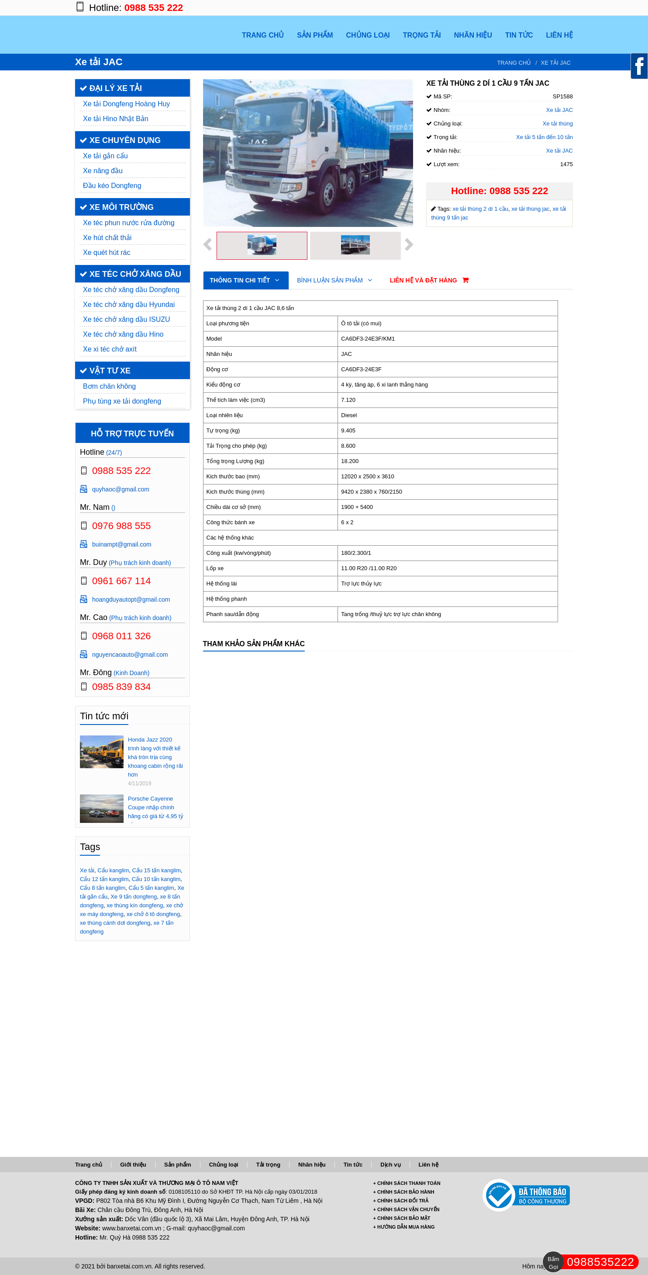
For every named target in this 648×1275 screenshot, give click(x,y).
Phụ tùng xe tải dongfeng (122, 401)
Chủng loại (223, 1164)
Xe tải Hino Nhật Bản (115, 118)
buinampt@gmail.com (122, 544)
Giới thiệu (133, 1164)
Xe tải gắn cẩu (105, 156)
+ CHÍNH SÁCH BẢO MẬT (402, 1218)
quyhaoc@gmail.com (120, 489)
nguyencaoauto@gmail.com (130, 654)
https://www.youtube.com (564, 7)
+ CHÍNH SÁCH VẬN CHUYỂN (406, 1209)
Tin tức (353, 1164)
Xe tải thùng (558, 123)
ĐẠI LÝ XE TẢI (110, 88)
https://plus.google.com (529, 7)
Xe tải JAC (556, 62)
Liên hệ (428, 1164)
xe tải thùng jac (530, 209)
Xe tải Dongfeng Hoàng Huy (126, 104)
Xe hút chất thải (107, 237)
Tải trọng (268, 1164)
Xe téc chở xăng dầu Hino (123, 334)
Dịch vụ (390, 1164)
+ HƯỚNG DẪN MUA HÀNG (404, 1227)
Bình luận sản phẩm (334, 280)
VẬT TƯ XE (105, 370)
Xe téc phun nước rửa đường (129, 222)
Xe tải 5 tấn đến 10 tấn (544, 137)
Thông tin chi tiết (244, 280)
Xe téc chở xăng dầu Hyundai (129, 304)
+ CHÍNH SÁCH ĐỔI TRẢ (400, 1200)
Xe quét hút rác (107, 252)
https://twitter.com (546, 7)
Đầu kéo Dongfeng (112, 185)
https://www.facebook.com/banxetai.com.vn (511, 7)
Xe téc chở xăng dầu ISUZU (126, 319)
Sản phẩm (177, 1164)
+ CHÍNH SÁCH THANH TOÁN (407, 1183)
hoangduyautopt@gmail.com (131, 599)
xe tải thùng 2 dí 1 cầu (480, 209)
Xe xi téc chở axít (110, 349)
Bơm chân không (109, 386)
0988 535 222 (153, 7)
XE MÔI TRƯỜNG (116, 207)
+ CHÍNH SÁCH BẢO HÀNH (403, 1192)
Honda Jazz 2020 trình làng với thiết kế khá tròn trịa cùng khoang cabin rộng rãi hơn (155, 757)
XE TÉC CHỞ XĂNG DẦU (130, 274)
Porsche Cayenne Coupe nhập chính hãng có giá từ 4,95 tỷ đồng (155, 811)
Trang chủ (514, 62)
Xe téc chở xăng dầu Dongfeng (131, 289)
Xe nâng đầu (103, 170)
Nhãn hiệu (312, 1164)
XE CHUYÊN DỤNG (120, 140)
